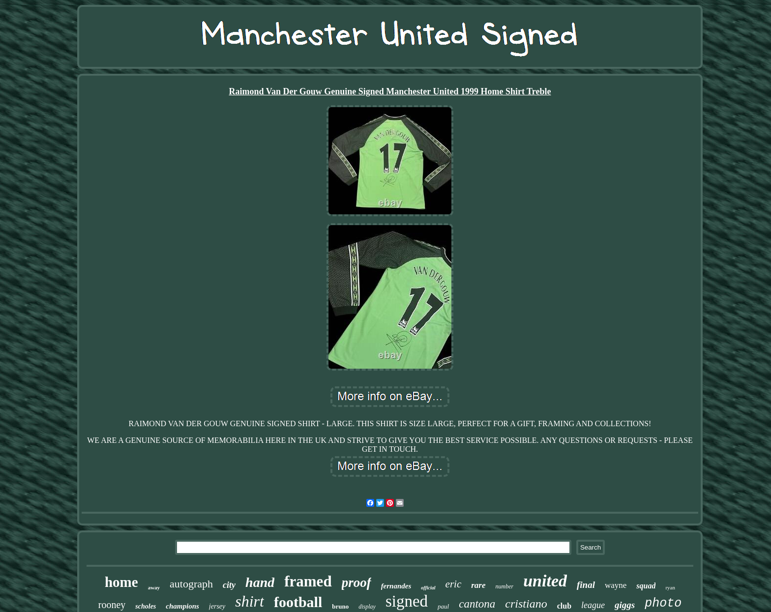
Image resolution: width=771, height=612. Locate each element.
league (593, 605)
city (229, 585)
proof (356, 582)
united (545, 581)
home (121, 582)
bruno (340, 606)
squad (645, 586)
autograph (191, 584)
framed (307, 581)
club (564, 606)
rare (478, 585)
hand (259, 582)
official (428, 587)
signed (407, 601)
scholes (145, 606)
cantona (477, 604)
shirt (249, 601)
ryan (670, 587)
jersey (217, 606)
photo (663, 603)
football (298, 602)
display (367, 606)
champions (182, 606)
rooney (112, 604)
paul (443, 606)
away (154, 587)
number (505, 586)
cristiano (526, 603)
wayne (615, 585)
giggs (625, 605)
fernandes (396, 586)
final (586, 585)
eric (453, 584)
